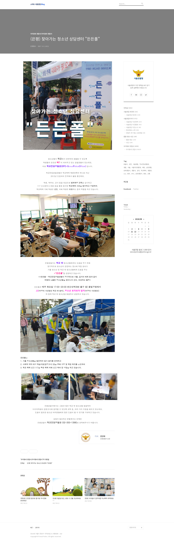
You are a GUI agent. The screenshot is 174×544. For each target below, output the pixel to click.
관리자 (37, 527)
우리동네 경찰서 (131, 146)
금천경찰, (149, 167)
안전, (130, 164)
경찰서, (134, 170)
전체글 (128, 108)
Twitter (136, 189)
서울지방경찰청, (136, 167)
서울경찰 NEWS (131, 112)
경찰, (125, 167)
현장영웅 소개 (132, 130)
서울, (129, 167)
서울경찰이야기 (130, 118)
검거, (138, 170)
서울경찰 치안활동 (134, 124)
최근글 (126, 182)
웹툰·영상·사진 (130, 136)
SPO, (133, 174)
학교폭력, (144, 170)
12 (135, 231)
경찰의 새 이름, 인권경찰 (135, 133)
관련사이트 (133, 527)
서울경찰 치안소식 (133, 127)
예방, (143, 167)
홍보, (145, 174)
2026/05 (138, 219)
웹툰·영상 (131, 140)
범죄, (128, 174)
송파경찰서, (127, 170)
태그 (31, 527)
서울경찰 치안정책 (134, 122)
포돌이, (126, 164)
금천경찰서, (139, 174)
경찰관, (150, 170)
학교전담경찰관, (144, 164)
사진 (129, 142)
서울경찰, (136, 164)
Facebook (127, 189)
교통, (149, 174)
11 (132, 231)
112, (125, 174)
